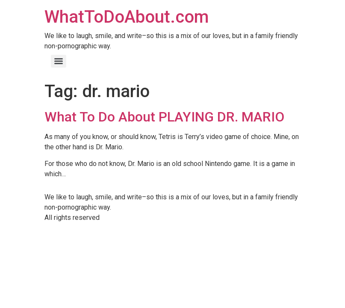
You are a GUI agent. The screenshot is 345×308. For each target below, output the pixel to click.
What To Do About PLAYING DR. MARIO (164, 117)
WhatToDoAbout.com (126, 17)
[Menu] (58, 61)
